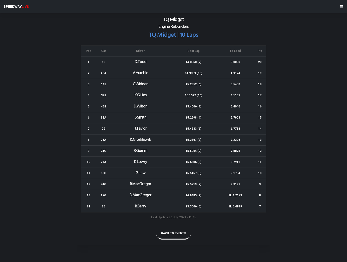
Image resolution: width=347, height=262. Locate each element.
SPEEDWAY (16, 6)
